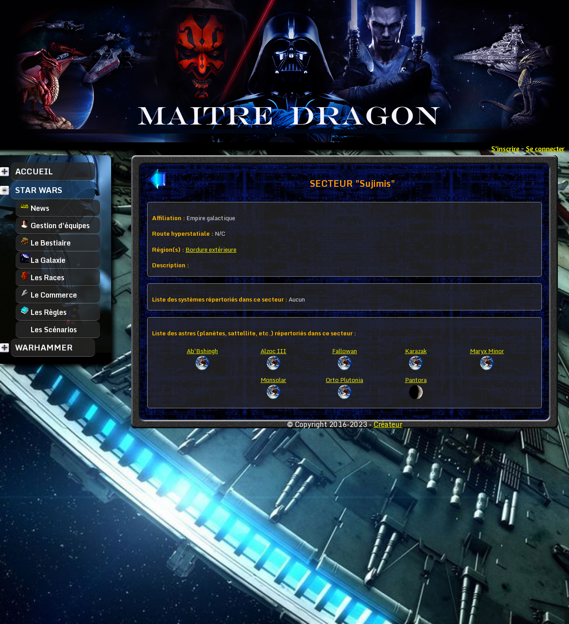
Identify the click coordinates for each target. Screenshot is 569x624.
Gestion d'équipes (55, 225)
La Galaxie (42, 260)
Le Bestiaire (45, 243)
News (34, 208)
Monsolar (273, 380)
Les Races (42, 277)
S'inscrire (505, 148)
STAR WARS (38, 190)
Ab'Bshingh (202, 351)
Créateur (387, 424)
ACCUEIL (34, 171)
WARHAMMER (43, 347)
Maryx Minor (487, 351)
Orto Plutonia (344, 380)
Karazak (416, 351)
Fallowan (344, 351)
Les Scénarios (48, 329)
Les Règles (43, 312)
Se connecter (545, 148)
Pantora (416, 380)
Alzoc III (273, 351)
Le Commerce (48, 295)
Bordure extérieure (210, 249)
